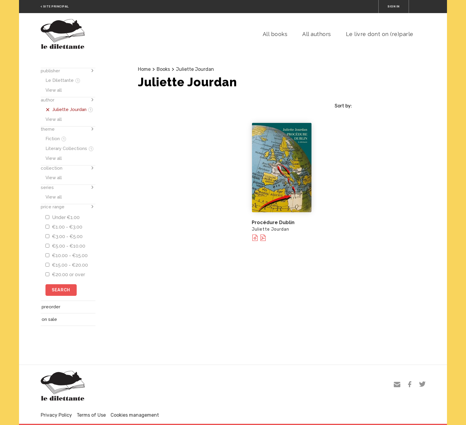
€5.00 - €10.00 (65, 246)
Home (144, 69)
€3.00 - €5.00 (64, 236)
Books (163, 69)
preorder (51, 307)
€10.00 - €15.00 (66, 255)
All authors (316, 34)
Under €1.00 (62, 217)
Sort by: (343, 106)
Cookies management (135, 415)
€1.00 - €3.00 (63, 227)
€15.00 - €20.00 (66, 265)
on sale (49, 319)
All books (275, 34)
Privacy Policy (56, 415)
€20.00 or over (65, 274)
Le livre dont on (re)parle (379, 34)
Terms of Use (91, 415)
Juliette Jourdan (195, 69)
